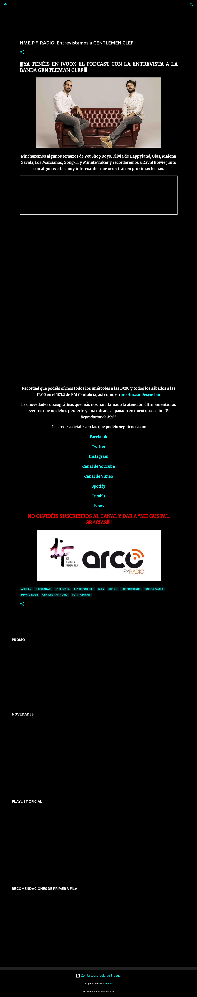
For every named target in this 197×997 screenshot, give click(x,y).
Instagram (98, 456)
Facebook (98, 437)
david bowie (43, 589)
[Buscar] (16, 4)
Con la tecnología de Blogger (98, 975)
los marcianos (131, 589)
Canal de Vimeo (98, 476)
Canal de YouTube (98, 466)
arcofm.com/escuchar (141, 394)
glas (101, 589)
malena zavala (154, 589)
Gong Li (112, 589)
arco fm (26, 589)
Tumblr (98, 496)
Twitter (99, 447)
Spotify (98, 486)
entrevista (63, 589)
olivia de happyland (55, 594)
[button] (22, 52)
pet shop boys (81, 594)
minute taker (29, 594)
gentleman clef (84, 589)
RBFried (109, 983)
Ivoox (99, 506)
